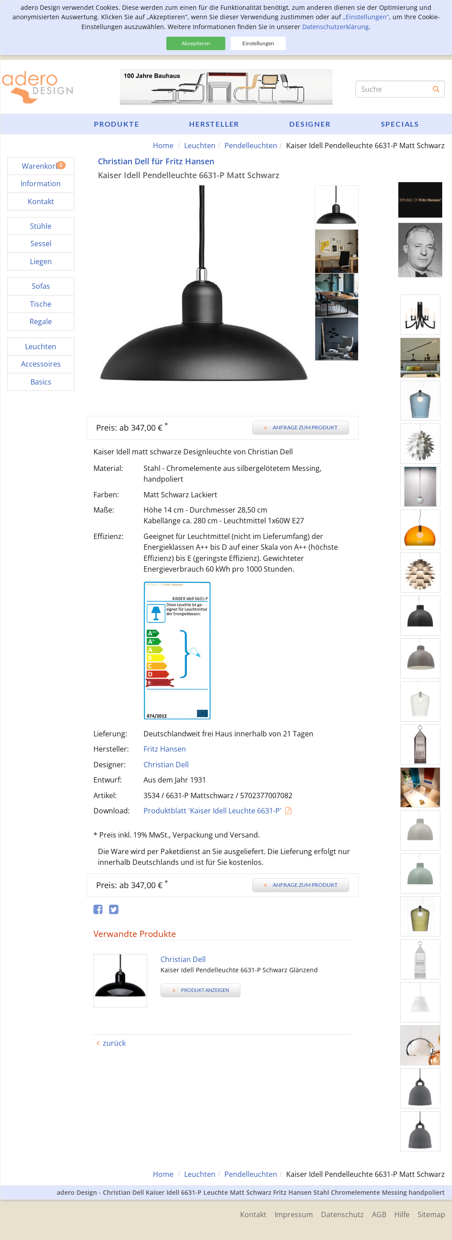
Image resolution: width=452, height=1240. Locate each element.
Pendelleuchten (250, 145)
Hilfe (401, 1214)
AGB (377, 1214)
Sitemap (431, 1214)
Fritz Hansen (165, 749)
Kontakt (249, 1214)
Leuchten (199, 145)
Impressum (290, 1214)
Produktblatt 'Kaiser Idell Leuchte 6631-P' (213, 811)
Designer (309, 124)
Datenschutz (339, 1214)
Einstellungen (258, 43)
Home (163, 145)
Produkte (116, 124)
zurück (114, 1043)
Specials (400, 124)
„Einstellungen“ (366, 17)
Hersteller (214, 124)
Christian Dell (166, 765)
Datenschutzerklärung (335, 26)
